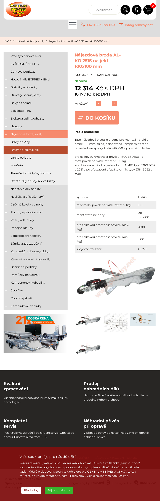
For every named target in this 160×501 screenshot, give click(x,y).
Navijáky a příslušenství (27, 196)
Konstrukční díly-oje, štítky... (30, 251)
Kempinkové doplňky (26, 306)
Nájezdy (16, 126)
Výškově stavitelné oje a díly (30, 259)
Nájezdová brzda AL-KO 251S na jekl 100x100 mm (79, 41)
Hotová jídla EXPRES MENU (30, 79)
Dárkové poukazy (23, 71)
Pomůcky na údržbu (25, 275)
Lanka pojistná (21, 157)
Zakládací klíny (21, 110)
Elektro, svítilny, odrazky (27, 118)
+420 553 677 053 (101, 25)
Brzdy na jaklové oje (25, 149)
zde (125, 476)
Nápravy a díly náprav (26, 189)
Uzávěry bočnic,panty (26, 95)
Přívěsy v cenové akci (26, 56)
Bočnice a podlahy (24, 267)
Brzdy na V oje (21, 142)
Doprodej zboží (21, 298)
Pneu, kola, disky (22, 220)
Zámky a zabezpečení (26, 243)
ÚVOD (8, 41)
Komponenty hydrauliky (28, 282)
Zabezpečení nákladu (26, 235)
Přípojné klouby (22, 228)
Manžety (17, 165)
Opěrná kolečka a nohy (27, 204)
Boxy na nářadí (21, 103)
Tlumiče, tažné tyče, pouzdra (31, 173)
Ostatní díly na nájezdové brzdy (33, 181)
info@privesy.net (139, 25)
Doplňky (17, 290)
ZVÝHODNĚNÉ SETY (25, 64)
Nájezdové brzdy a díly (30, 41)
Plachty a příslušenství (26, 212)
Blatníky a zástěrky (24, 87)
